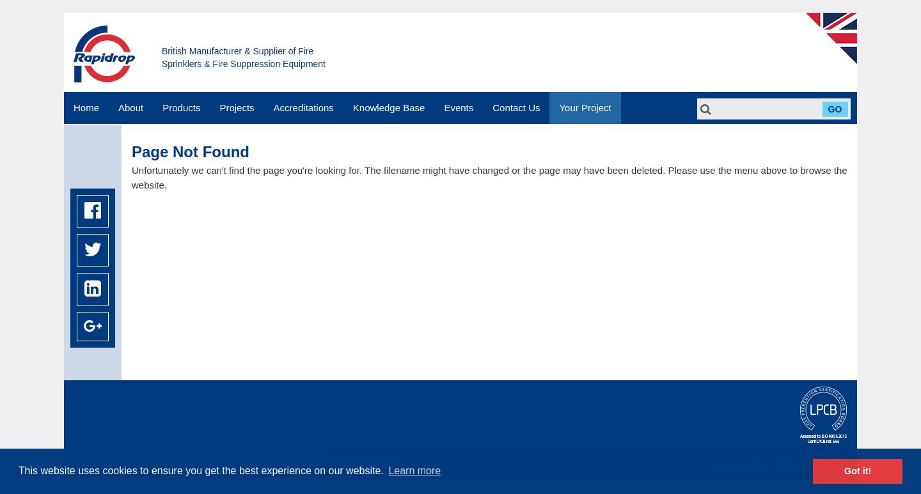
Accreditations (304, 107)
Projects (236, 107)
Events (458, 107)
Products (181, 107)
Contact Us (516, 107)
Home (86, 107)
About (130, 107)
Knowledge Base (389, 107)
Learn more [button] (414, 470)
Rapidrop (104, 54)
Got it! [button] (857, 471)
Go (835, 109)
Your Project (585, 107)
